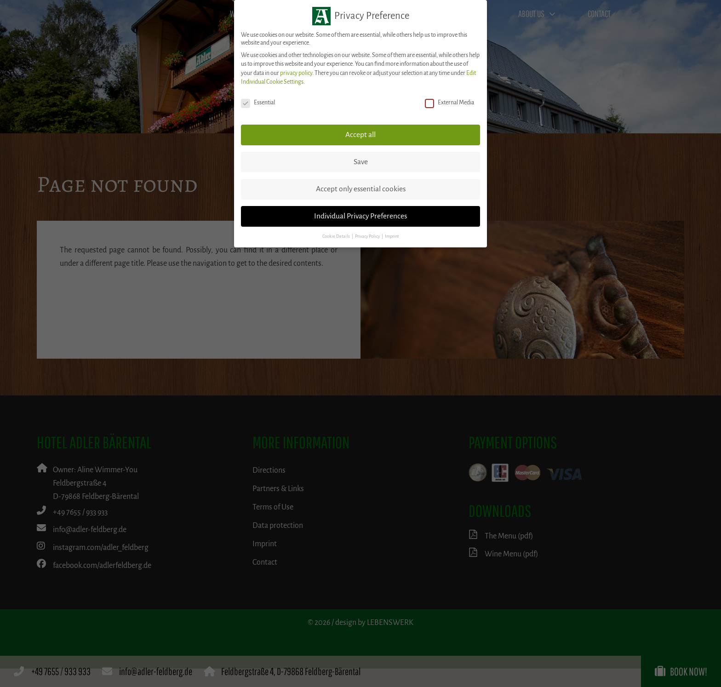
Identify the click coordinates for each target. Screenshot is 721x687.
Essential (258, 103)
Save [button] (361, 162)
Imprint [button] (392, 236)
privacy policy (296, 73)
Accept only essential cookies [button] (361, 189)
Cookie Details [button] (336, 236)
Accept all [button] (360, 135)
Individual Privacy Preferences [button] (360, 216)
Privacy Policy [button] (368, 236)
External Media (449, 103)
